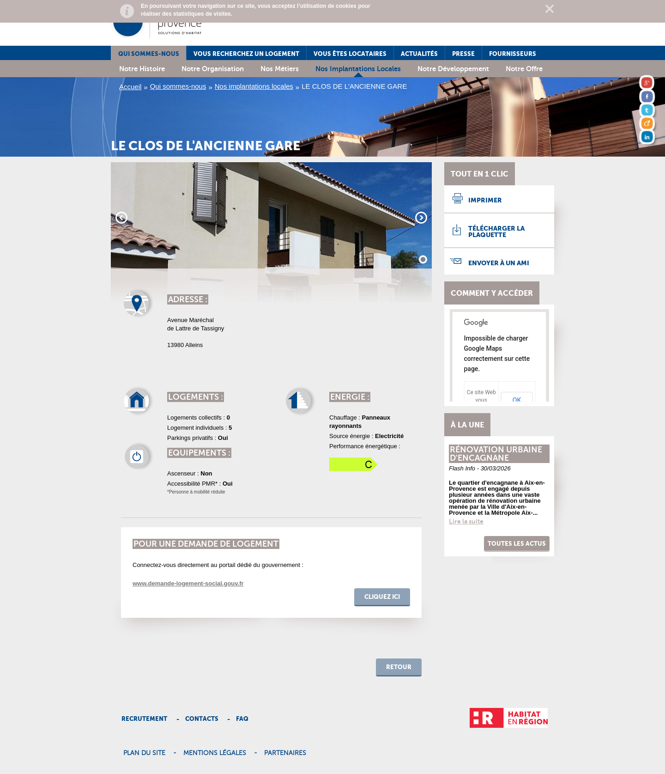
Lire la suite (466, 521)
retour (398, 667)
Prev (121, 218)
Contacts (201, 718)
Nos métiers (279, 69)
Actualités (419, 53)
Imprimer (485, 200)
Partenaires (285, 753)
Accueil (130, 87)
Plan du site (144, 753)
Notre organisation (212, 69)
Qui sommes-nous (148, 53)
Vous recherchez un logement (246, 53)
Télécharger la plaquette (496, 231)
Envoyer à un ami (498, 263)
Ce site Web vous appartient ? (481, 400)
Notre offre (524, 69)
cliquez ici (382, 596)
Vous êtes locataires (350, 53)
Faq (242, 718)
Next (421, 218)
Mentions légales (214, 753)
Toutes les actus (517, 543)
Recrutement (144, 718)
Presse (463, 53)
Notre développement (453, 69)
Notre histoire (142, 69)
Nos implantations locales (358, 69)
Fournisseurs (512, 53)
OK (517, 400)
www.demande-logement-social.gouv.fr (188, 583)
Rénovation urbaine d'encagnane (496, 454)
